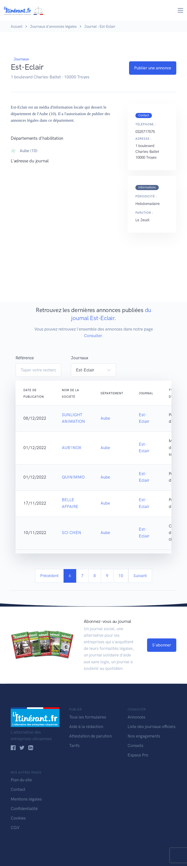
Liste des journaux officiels (152, 726)
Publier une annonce (152, 67)
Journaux (21, 59)
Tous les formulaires (87, 717)
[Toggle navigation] (180, 10)
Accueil (16, 26)
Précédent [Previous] (49, 575)
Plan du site (21, 779)
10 (120, 575)
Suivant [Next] (140, 575)
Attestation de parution (90, 736)
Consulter (93, 335)
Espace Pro (138, 755)
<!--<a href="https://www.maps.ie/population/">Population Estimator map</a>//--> (64, 216)
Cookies (18, 818)
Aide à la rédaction (86, 726)
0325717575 (145, 131)
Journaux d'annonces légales (53, 26)
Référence (25, 357)
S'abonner (161, 645)
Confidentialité (24, 808)
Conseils (135, 745)
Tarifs (74, 745)
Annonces (136, 717)
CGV (15, 827)
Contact (18, 789)
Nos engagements (144, 736)
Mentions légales (26, 799)
